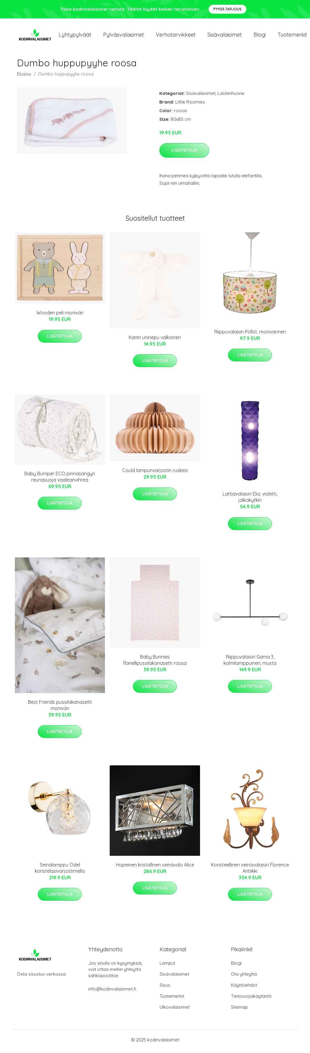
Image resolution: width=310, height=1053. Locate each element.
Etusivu (24, 77)
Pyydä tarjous (227, 9)
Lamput (167, 966)
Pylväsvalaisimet (123, 36)
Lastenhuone (231, 96)
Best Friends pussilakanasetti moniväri (60, 708)
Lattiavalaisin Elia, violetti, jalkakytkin (250, 500)
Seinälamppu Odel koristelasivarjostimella (60, 871)
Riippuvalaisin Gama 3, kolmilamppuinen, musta (250, 663)
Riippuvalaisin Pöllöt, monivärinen (250, 335)
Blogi (260, 36)
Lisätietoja (184, 153)
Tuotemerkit (172, 999)
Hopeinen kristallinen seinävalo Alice (155, 868)
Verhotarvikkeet (176, 36)
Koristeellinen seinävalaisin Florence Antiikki (250, 871)
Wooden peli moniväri (60, 316)
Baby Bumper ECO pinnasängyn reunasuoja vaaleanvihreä (59, 480)
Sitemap (239, 1010)
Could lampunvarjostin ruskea (155, 474)
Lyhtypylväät (75, 36)
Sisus (165, 988)
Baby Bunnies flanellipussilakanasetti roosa (155, 663)
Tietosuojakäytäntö (251, 999)
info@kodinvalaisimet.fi (112, 992)
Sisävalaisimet (224, 36)
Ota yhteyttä (244, 977)
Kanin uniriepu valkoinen (155, 340)
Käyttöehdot (244, 988)
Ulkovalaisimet (175, 1010)
